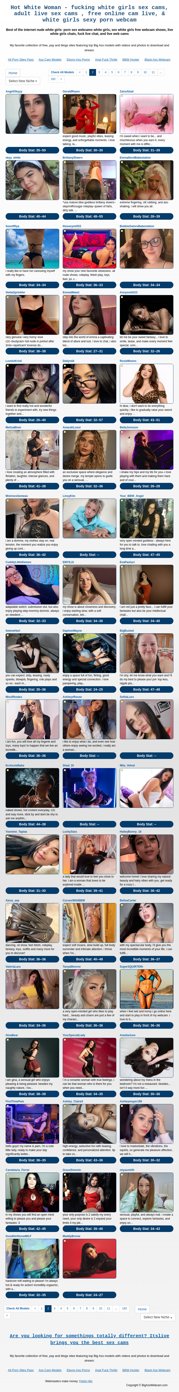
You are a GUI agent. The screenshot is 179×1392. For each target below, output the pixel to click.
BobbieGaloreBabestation (137, 226)
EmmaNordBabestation (135, 157)
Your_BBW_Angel (132, 496)
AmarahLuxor (72, 427)
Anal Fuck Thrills (106, 59)
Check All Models (62, 72)
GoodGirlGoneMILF (18, 1236)
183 (53, 79)
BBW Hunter (130, 59)
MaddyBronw (71, 1236)
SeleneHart (13, 630)
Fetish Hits (86, 1381)
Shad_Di (68, 765)
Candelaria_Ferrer (18, 1170)
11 (153, 72)
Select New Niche (23, 81)
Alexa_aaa (12, 900)
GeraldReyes (71, 91)
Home (13, 73)
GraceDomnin (72, 1170)
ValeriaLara (13, 966)
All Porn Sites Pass (21, 59)
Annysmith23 (128, 292)
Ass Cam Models (50, 59)
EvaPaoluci (127, 562)
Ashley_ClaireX (73, 1101)
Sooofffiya (12, 226)
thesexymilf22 (72, 226)
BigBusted (127, 630)
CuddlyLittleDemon (18, 562)
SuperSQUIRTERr (131, 966)
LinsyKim (69, 496)
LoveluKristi (14, 361)
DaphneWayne (72, 630)
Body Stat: (32, 150)
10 (145, 72)
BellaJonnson (129, 427)
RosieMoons (128, 361)
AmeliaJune (127, 1035)
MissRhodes (14, 697)
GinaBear (12, 1035)
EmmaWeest (71, 292)
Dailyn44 (68, 361)
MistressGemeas (17, 496)
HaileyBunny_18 (130, 831)
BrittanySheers (73, 157)
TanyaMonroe (72, 966)
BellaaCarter (128, 900)
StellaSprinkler (15, 292)
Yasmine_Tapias (16, 831)
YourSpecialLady (74, 1035)
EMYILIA (68, 562)
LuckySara (70, 831)
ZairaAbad (127, 91)
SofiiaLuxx (127, 697)
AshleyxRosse (72, 697)
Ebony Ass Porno (78, 59)
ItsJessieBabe (15, 765)
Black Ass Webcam (157, 59)
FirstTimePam (15, 1101)
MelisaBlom (13, 427)
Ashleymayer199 (131, 1101)
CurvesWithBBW (74, 900)
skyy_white (13, 157)
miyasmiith (127, 1170)
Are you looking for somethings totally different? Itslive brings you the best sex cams (89, 1339)
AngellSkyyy (14, 91)
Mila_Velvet (127, 765)
